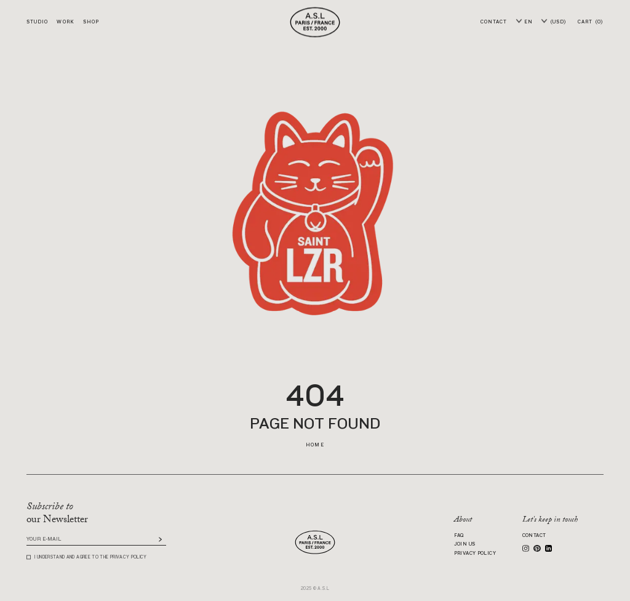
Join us (465, 544)
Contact (534, 535)
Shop (91, 22)
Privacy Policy (475, 553)
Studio (37, 22)
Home (315, 445)
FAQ (459, 535)
